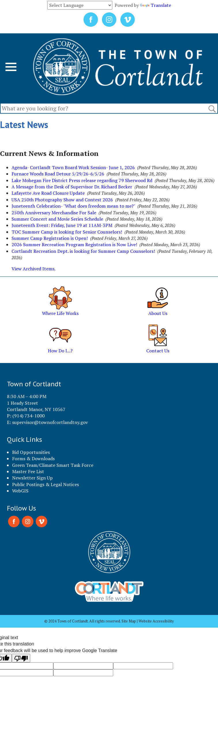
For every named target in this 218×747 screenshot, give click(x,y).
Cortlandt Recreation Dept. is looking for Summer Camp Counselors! (83, 251)
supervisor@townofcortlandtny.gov (50, 422)
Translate (155, 5)
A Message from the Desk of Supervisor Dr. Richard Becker (72, 187)
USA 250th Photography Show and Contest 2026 (62, 199)
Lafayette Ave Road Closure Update (48, 193)
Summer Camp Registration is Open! (50, 238)
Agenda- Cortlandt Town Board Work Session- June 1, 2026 (73, 167)
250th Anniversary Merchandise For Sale (54, 212)
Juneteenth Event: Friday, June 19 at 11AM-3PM (62, 225)
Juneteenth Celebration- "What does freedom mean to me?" (73, 206)
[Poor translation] (21, 658)
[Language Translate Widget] (79, 5)
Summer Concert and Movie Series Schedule (57, 219)
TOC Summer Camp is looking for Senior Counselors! (67, 232)
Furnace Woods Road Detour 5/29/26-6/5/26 (58, 174)
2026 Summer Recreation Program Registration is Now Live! (74, 244)
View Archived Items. (34, 268)
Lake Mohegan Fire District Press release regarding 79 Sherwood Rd (82, 180)
